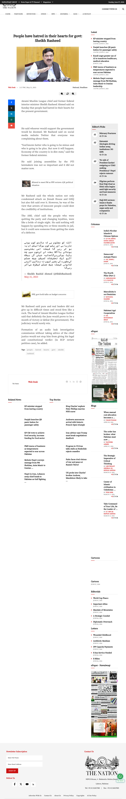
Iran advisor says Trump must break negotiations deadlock (76, 436)
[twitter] (11, 108)
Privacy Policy (69, 796)
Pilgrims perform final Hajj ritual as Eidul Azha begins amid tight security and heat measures (107, 186)
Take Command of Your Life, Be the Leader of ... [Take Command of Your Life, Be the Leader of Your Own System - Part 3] (111, 506)
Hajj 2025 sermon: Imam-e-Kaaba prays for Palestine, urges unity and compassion (107, 205)
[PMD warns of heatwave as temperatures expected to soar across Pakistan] (15, 450)
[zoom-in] (73, 93)
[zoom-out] (62, 93)
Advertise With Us (35, 796)
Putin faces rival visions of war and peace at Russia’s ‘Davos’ (76, 462)
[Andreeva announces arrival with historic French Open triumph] (57, 423)
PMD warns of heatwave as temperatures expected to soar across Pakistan (104, 70)
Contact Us (48, 796)
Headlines (83, 87)
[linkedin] (11, 114)
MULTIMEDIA (64, 14)
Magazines (47, 2)
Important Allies (100, 604)
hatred (38, 350)
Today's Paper (18, 14)
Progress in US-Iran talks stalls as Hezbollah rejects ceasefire (76, 449)
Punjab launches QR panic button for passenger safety (33, 422)
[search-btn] (123, 9)
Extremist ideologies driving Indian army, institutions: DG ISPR (107, 146)
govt (54, 350)
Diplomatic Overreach (102, 622)
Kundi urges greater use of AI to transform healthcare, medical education (105, 58)
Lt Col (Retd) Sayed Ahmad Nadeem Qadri (110, 241)
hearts (47, 350)
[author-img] (96, 234)
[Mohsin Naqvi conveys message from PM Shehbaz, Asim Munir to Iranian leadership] (15, 464)
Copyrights (80, 796)
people (30, 350)
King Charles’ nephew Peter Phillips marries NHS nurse (75, 409)
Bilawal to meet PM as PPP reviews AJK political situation (52, 183)
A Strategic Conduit (101, 616)
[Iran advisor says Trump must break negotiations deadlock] (57, 437)
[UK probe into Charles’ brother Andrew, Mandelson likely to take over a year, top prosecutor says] (57, 477)
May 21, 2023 (31, 276)
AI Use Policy (87, 14)
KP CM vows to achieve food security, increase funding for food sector (34, 436)
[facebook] (102, 136)
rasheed (30, 354)
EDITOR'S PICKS (31, 14)
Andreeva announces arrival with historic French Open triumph (75, 422)
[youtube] (27, 784)
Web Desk (11, 87)
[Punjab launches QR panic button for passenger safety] (15, 423)
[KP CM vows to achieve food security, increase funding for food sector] (15, 437)
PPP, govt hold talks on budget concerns (49, 294)
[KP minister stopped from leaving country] (15, 410)
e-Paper (7, 14)
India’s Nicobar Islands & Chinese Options (111, 233)
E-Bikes (96, 659)
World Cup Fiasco (100, 598)
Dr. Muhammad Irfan (108, 318)
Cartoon (95, 581)
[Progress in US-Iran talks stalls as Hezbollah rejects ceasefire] (57, 450)
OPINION (43, 14)
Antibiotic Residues (101, 641)
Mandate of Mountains (103, 610)
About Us (57, 796)
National (76, 87)
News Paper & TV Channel (30, 2)
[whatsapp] (11, 120)
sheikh (62, 350)
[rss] (33, 784)
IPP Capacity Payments (103, 647)
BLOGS (75, 14)
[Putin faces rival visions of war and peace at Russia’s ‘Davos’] (57, 463)
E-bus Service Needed (102, 653)
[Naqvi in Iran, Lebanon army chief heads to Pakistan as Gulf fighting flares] (15, 478)
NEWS (53, 14)
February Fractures (107, 133)
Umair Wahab (111, 420)
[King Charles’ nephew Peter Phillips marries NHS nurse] (57, 410)
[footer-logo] (102, 765)
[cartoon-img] (104, 570)
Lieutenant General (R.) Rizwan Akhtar (109, 468)
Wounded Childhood (102, 635)
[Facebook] (11, 102)
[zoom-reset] (68, 93)
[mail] (11, 126)
